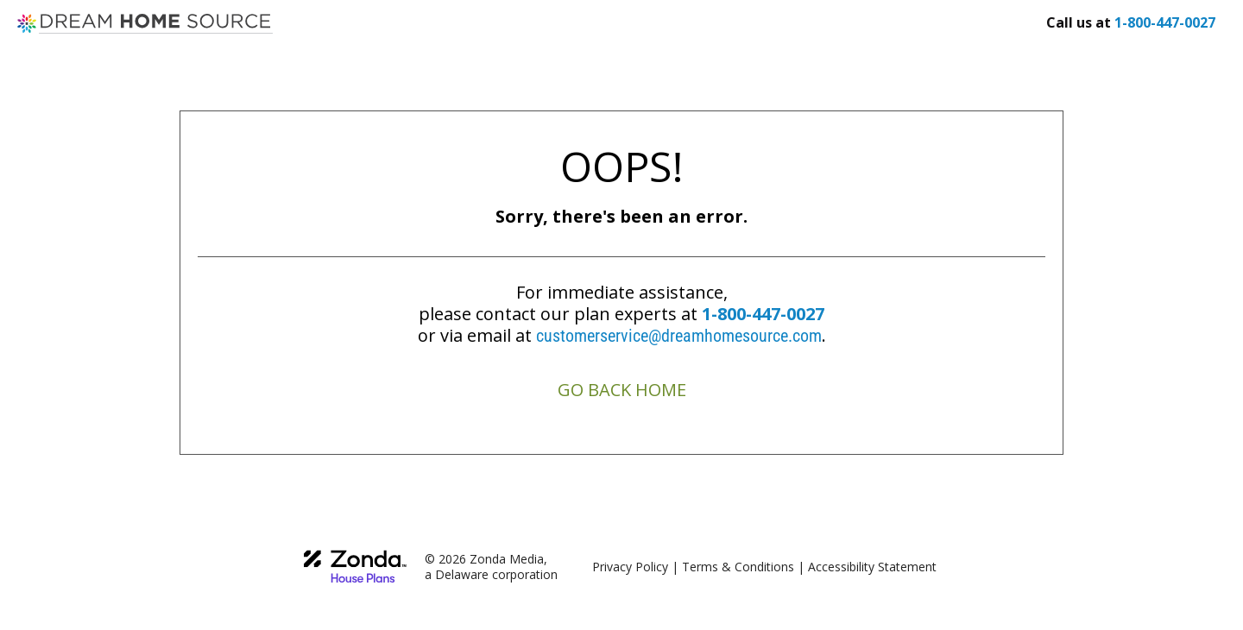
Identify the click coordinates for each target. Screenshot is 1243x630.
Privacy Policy (630, 566)
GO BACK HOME (622, 389)
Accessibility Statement (872, 566)
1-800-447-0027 (763, 313)
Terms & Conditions (738, 566)
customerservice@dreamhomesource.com (679, 335)
